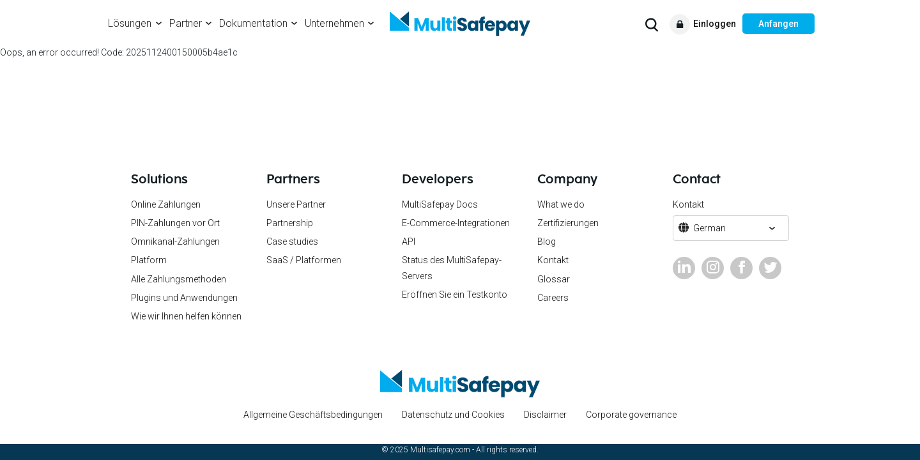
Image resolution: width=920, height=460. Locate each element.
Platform (149, 260)
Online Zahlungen (166, 204)
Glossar (553, 279)
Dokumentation (253, 23)
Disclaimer (545, 415)
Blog (546, 241)
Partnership (289, 223)
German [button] (709, 228)
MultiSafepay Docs (440, 204)
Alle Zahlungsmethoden (178, 279)
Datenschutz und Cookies (453, 415)
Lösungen (129, 23)
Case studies (292, 241)
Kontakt (553, 260)
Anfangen (778, 24)
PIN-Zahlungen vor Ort (175, 223)
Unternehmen (334, 23)
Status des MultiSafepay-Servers (452, 267)
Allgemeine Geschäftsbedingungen (313, 415)
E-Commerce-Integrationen (456, 223)
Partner (185, 23)
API (408, 241)
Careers (553, 298)
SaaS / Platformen (303, 260)
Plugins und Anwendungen (184, 298)
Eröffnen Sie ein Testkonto (454, 294)
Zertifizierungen (568, 223)
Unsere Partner (296, 204)
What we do (561, 204)
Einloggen (714, 24)
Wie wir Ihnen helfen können (186, 316)
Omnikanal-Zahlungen (175, 241)
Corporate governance (631, 415)
